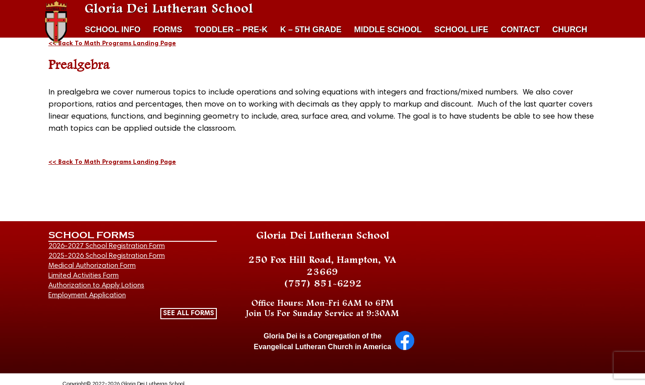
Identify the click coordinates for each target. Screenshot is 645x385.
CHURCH (569, 29)
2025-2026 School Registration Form (106, 256)
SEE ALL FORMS (188, 313)
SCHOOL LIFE (461, 29)
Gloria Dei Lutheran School (169, 9)
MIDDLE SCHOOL (388, 29)
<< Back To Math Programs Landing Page (112, 44)
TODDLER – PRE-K (231, 29)
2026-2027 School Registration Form (106, 246)
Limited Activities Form (83, 275)
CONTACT (520, 29)
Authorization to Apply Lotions (96, 285)
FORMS (167, 29)
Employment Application (87, 295)
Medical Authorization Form (92, 266)
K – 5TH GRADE (311, 29)
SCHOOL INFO (113, 29)
